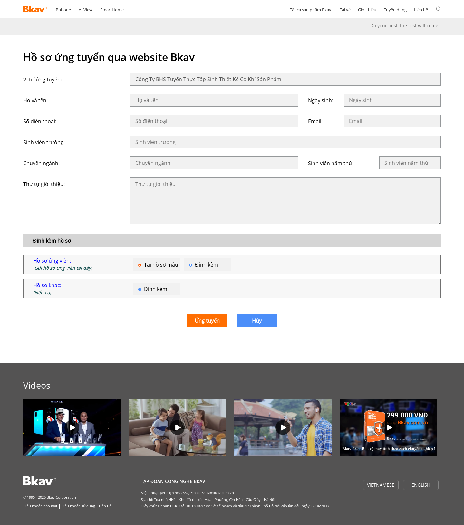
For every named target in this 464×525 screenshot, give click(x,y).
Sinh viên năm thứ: (330, 163)
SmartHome (112, 10)
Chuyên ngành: (41, 163)
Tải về (345, 10)
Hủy (257, 320)
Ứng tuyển (207, 320)
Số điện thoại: (39, 121)
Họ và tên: (35, 100)
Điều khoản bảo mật (40, 505)
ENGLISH (420, 485)
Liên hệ (421, 10)
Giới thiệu (367, 10)
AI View (85, 10)
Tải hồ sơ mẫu (161, 264)
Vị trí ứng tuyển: (42, 79)
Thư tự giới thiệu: (44, 184)
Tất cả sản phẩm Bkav (310, 10)
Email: (315, 121)
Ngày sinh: (320, 100)
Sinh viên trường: (44, 142)
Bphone (63, 10)
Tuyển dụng (395, 10)
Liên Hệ (105, 505)
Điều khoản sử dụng (78, 505)
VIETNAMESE (380, 485)
